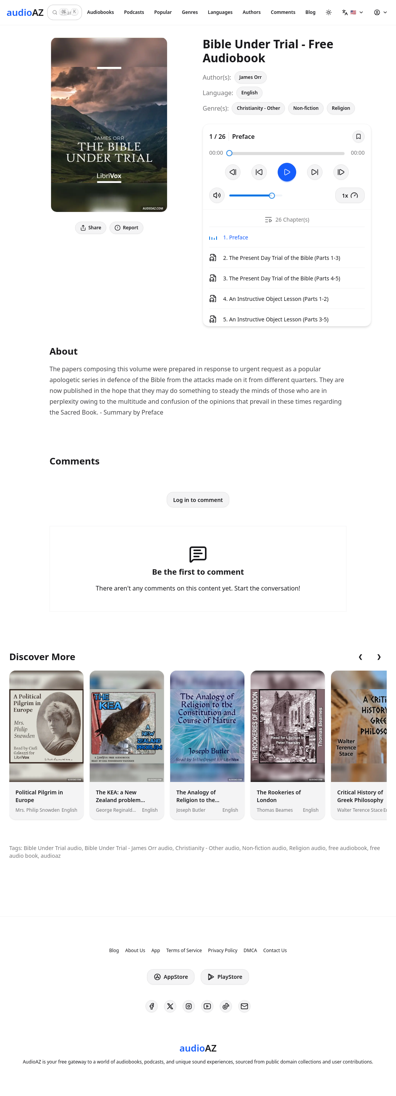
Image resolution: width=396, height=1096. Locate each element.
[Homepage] (25, 12)
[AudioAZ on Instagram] (189, 1006)
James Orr (250, 77)
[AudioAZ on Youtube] (207, 1006)
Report (126, 227)
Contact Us (275, 950)
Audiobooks (100, 12)
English (249, 92)
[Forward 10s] (315, 172)
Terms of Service (184, 950)
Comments (283, 12)
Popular (163, 12)
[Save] (358, 136)
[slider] (229, 153)
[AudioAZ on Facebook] (151, 1006)
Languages (220, 12)
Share (90, 227)
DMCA (250, 950)
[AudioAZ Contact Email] (244, 1006)
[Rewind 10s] (259, 172)
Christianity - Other (258, 108)
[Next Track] (341, 172)
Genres (190, 12)
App (155, 950)
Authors (251, 12)
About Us (135, 950)
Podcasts (134, 12)
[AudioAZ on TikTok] (226, 1006)
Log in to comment (198, 500)
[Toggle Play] (287, 172)
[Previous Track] (233, 172)
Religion (341, 108)
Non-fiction (306, 108)
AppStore (171, 977)
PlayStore (224, 977)
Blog (311, 12)
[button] (353, 12)
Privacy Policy (222, 950)
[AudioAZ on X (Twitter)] (170, 1006)
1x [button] (350, 195)
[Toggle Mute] (217, 195)
